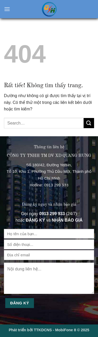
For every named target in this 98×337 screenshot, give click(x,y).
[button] (7, 9)
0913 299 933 (56, 185)
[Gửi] (89, 123)
